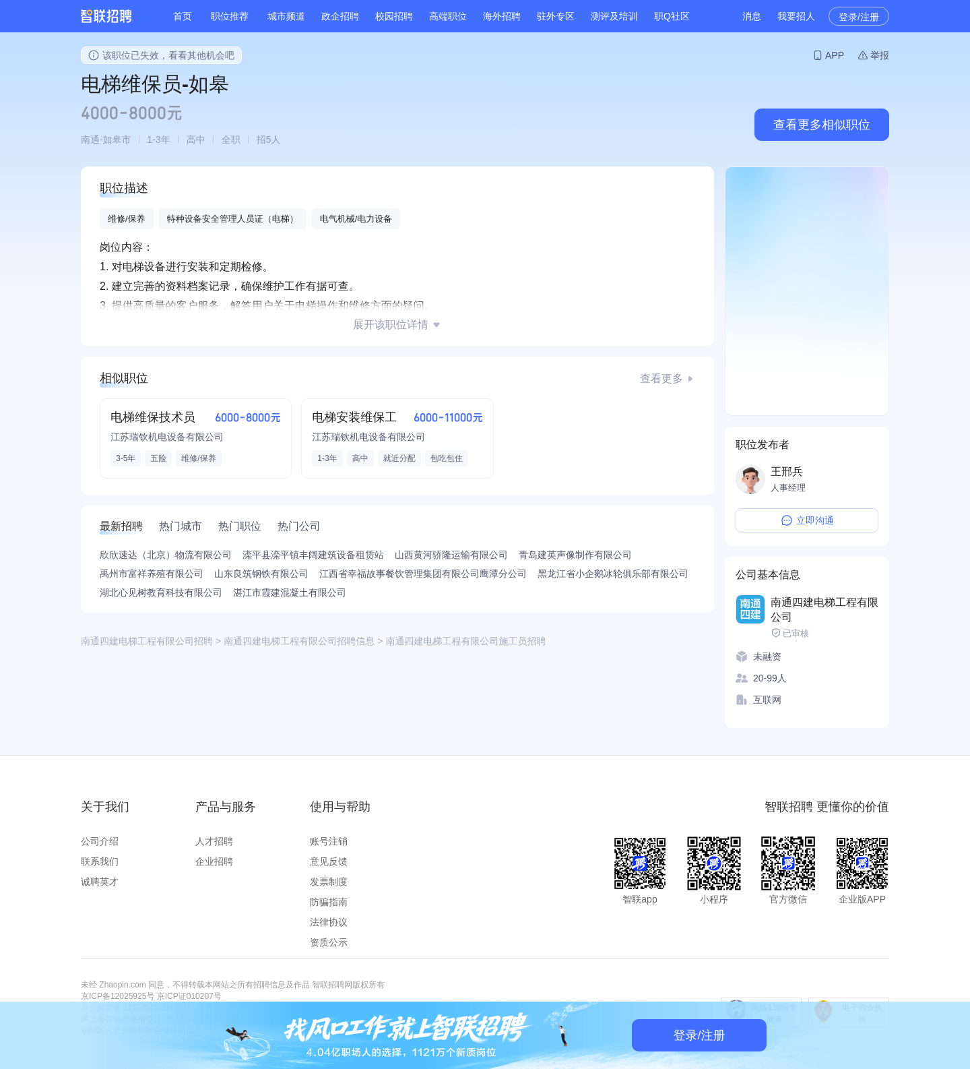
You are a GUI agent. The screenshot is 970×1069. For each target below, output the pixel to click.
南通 (90, 139)
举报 (879, 55)
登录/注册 (859, 16)
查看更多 (661, 378)
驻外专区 (556, 16)
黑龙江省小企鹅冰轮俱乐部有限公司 (613, 573)
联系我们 (100, 861)
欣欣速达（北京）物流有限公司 (166, 554)
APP (834, 55)
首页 (182, 16)
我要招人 (796, 16)
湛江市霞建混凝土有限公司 (289, 592)
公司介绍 (100, 841)
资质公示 (329, 942)
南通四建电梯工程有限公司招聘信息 (299, 641)
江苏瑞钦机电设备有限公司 (167, 436)
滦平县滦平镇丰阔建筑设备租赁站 (313, 554)
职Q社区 (672, 16)
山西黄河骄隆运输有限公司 (451, 554)
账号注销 (329, 841)
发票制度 (329, 881)
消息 (751, 16)
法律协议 (329, 922)
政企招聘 (340, 16)
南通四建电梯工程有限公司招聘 (147, 641)
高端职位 (448, 16)
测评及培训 (614, 16)
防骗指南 (329, 901)
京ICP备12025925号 (117, 996)
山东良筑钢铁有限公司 (261, 573)
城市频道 (286, 16)
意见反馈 (329, 861)
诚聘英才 (100, 881)
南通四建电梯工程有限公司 (824, 610)
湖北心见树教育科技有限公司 (161, 592)
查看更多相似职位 (821, 124)
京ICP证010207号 (189, 996)
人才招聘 (214, 841)
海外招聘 (502, 16)
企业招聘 (214, 861)
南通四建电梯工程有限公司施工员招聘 (465, 641)
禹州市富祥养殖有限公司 (151, 573)
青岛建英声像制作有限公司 (575, 554)
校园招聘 (394, 16)
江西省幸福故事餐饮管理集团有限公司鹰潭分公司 (423, 573)
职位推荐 (230, 16)
